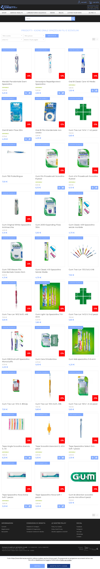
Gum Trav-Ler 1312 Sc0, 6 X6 (81, 270)
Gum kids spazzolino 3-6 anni (82, 359)
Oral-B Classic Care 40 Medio (82, 82)
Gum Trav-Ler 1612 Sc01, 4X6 (15, 314)
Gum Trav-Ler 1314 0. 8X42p (15, 404)
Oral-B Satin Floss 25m (12, 130)
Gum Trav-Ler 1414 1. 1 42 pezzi (83, 130)
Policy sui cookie (65, 560)
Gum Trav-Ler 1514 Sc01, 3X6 (48, 404)
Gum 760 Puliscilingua (12, 176)
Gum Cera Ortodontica (46, 359)
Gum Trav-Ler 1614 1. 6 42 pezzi (83, 404)
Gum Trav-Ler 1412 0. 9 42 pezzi (83, 314)
